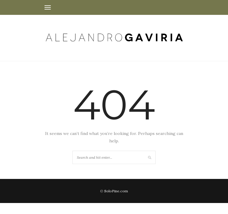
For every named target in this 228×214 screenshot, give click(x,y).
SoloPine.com (116, 191)
